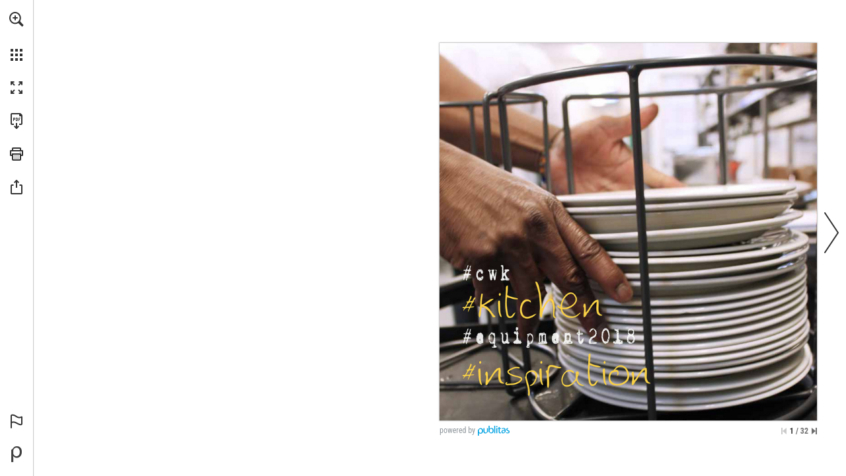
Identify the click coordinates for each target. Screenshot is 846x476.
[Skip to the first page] (784, 431)
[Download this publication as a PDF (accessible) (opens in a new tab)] (16, 121)
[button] (16, 19)
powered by (457, 430)
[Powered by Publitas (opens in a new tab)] (16, 454)
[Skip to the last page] (814, 431)
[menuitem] (16, 36)
